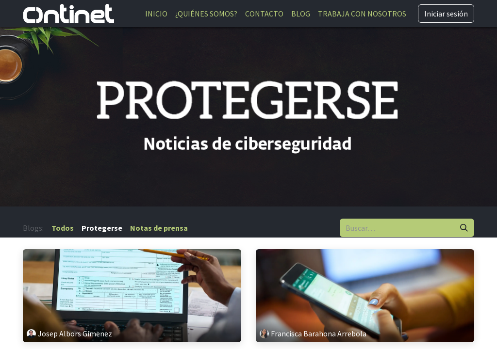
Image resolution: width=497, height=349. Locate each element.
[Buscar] (464, 228)
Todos (62, 228)
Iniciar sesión (446, 13)
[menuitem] (156, 13)
